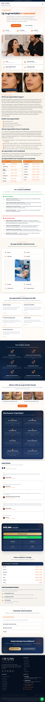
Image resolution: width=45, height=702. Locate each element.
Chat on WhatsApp (28, 25)
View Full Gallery (22, 405)
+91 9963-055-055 (28, 0)
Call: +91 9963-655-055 (29, 648)
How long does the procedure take (9, 624)
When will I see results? (7, 627)
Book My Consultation (22, 534)
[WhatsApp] (42, 699)
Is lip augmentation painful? (8, 617)
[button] (43, 4)
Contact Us (41, 695)
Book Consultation (16, 25)
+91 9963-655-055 (19, 0)
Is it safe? (5, 631)
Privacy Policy (36, 695)
